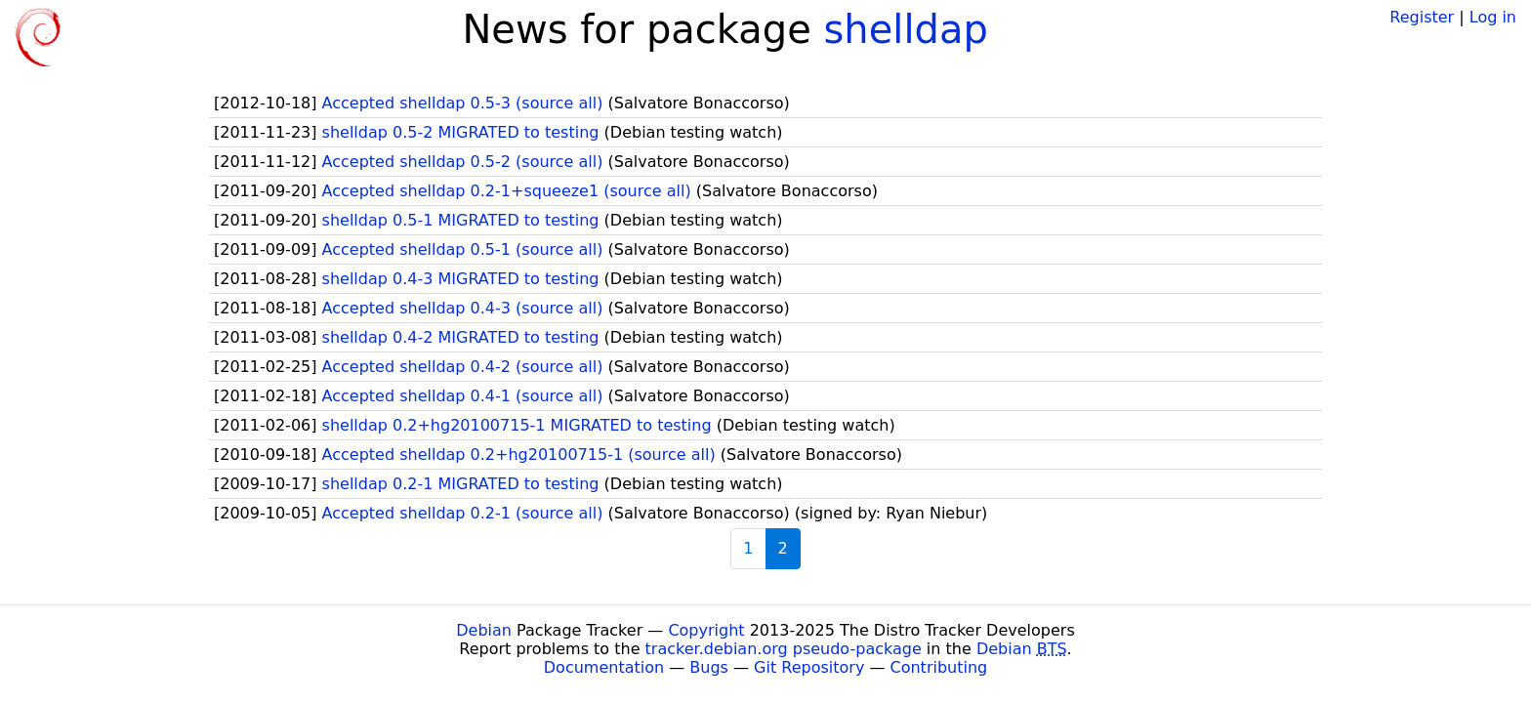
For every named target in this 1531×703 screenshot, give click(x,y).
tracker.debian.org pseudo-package (783, 649)
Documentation (604, 667)
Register (1421, 17)
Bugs (708, 667)
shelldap (906, 29)
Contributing (939, 667)
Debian (484, 630)
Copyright (706, 630)
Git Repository (809, 667)
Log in (1492, 17)
